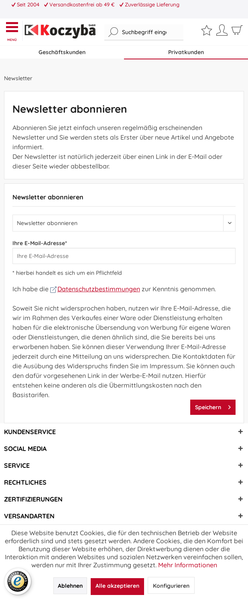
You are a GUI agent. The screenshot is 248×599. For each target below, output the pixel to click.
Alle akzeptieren (117, 585)
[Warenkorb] (237, 32)
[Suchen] (113, 32)
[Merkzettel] (206, 31)
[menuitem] (14, 31)
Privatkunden (186, 52)
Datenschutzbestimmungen (95, 289)
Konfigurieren (171, 585)
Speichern (213, 406)
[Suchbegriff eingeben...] (144, 32)
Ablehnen (70, 585)
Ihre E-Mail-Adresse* (39, 243)
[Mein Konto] (222, 32)
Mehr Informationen (187, 565)
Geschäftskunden (62, 52)
